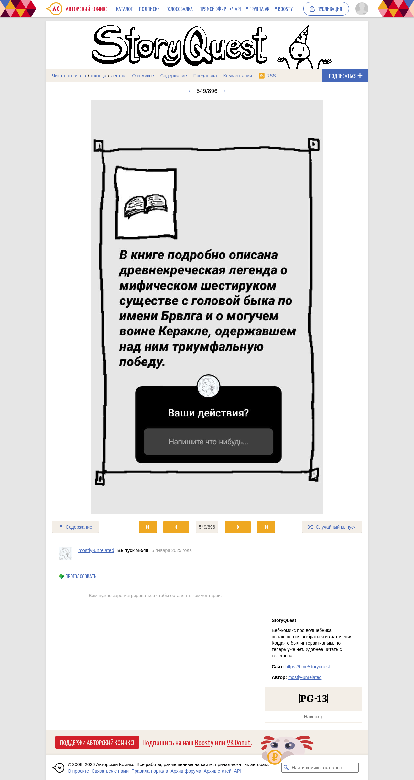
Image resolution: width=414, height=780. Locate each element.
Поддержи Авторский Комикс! (97, 742)
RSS (271, 75)
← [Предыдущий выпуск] (190, 91)
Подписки (149, 8)
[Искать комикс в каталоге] (286, 767)
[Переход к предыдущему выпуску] (86, 307)
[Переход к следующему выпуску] (207, 307)
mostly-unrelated (305, 677)
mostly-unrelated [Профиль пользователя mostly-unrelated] (96, 550)
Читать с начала (69, 75)
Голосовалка (179, 8)
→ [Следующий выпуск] (224, 91)
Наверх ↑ (313, 716)
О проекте (78, 771)
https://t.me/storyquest (307, 666)
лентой (118, 75)
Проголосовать (80, 576)
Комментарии (237, 75)
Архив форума (186, 771)
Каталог (124, 8)
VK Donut (239, 742)
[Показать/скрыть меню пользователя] (360, 8)
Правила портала (149, 771)
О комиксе (143, 75)
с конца (99, 75)
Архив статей (218, 771)
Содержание (173, 75)
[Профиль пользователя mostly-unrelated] (65, 553)
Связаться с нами (110, 771)
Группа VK (259, 8)
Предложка (205, 75)
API (238, 8)
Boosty (285, 8)
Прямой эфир (212, 8)
